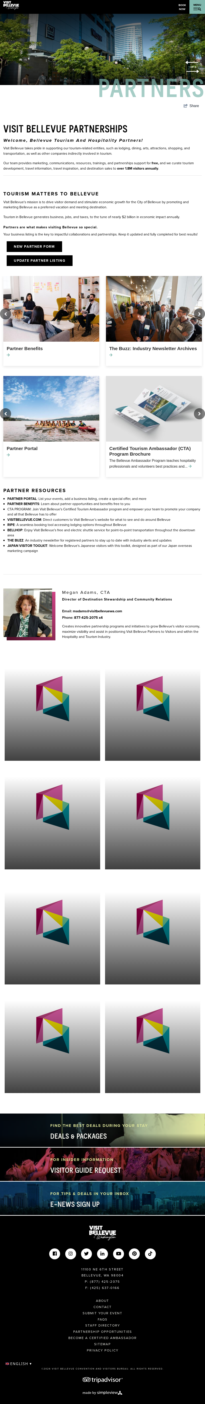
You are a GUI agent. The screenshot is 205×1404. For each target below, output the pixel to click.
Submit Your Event (102, 1313)
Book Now (182, 7)
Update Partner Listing (39, 260)
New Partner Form (34, 246)
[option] (102, 49)
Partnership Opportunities (102, 1331)
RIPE (11, 524)
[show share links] (191, 106)
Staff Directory (102, 1325)
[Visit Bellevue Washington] (11, 5)
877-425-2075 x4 (88, 617)
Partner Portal (22, 448)
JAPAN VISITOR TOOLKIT (27, 545)
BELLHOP (14, 530)
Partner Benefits (25, 348)
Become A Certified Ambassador (102, 1337)
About (102, 1300)
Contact (102, 1307)
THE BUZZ (15, 540)
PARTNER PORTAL (22, 498)
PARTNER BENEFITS (23, 503)
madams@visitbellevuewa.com (97, 611)
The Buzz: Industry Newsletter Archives (153, 348)
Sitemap (102, 1344)
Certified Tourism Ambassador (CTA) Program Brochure (150, 451)
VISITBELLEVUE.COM (24, 519)
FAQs (103, 1319)
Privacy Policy (102, 1350)
